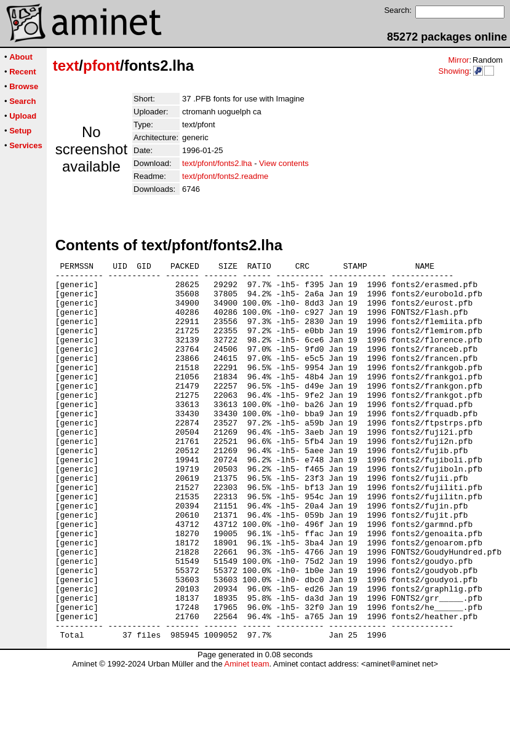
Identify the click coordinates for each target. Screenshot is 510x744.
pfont (101, 65)
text (66, 65)
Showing (453, 71)
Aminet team (246, 739)
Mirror (458, 60)
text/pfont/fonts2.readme (225, 176)
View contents (284, 163)
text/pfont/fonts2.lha (217, 163)
